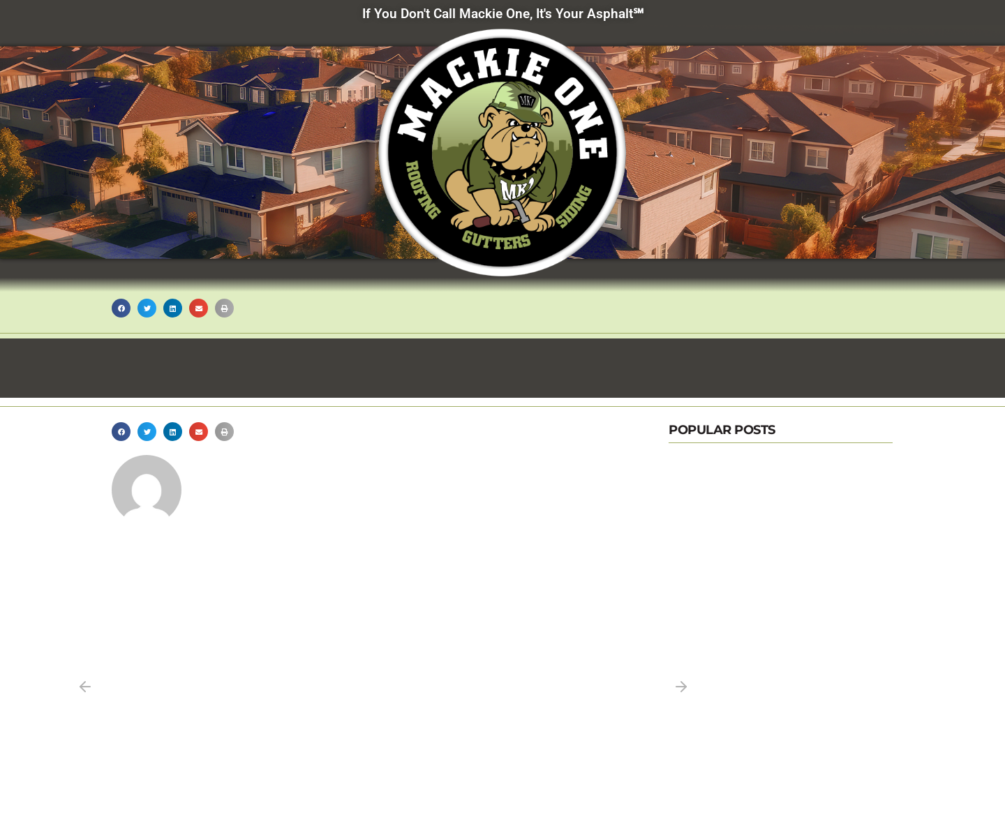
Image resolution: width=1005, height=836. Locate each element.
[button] (121, 308)
